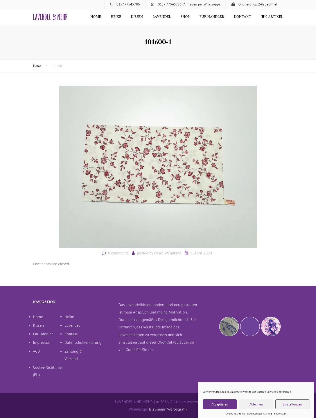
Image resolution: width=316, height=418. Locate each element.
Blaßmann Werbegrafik (168, 409)
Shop (185, 16)
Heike (116, 16)
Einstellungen (292, 407)
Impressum (42, 342)
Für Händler (211, 16)
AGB (36, 351)
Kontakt (242, 16)
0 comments (118, 253)
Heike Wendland (167, 253)
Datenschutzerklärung (80, 342)
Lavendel (162, 16)
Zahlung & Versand (74, 355)
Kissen (137, 16)
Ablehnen (256, 407)
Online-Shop (247, 4)
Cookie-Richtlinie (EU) (47, 371)
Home (95, 16)
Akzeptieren (220, 407)
